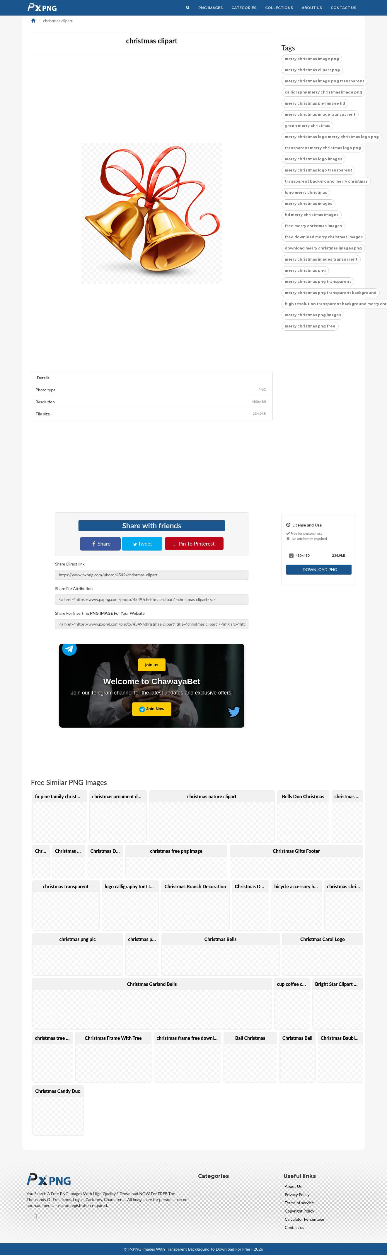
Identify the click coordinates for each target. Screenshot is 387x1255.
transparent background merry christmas (326, 181)
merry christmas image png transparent (324, 81)
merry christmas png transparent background (330, 293)
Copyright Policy (299, 1210)
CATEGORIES (243, 8)
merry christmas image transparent (320, 114)
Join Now (151, 709)
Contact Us (343, 8)
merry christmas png (305, 270)
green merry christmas (307, 125)
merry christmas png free (310, 326)
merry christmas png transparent (318, 281)
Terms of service (299, 1202)
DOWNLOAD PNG (319, 569)
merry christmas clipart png (312, 70)
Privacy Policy (297, 1194)
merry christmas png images (313, 315)
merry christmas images (308, 203)
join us (148, 662)
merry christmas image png (312, 59)
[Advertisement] (207, 102)
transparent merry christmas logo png (323, 148)
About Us (312, 8)
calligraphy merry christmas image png (323, 92)
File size (152, 413)
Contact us (294, 1227)
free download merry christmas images (324, 237)
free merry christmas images (313, 226)
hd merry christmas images (311, 215)
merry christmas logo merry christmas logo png (332, 137)
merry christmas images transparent (321, 259)
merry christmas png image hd (315, 103)
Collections (279, 8)
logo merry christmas (306, 192)
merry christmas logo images (313, 159)
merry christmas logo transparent (318, 170)
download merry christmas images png (323, 248)
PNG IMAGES (210, 8)
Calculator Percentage (304, 1219)
